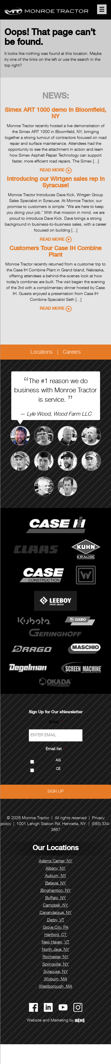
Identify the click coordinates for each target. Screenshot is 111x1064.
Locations (41, 352)
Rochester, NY (55, 957)
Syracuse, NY (56, 972)
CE (58, 769)
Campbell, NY (55, 906)
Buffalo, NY (55, 898)
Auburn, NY (55, 876)
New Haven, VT (55, 942)
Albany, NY (55, 869)
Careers (72, 352)
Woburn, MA (55, 979)
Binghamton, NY (56, 891)
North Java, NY (55, 950)
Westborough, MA (55, 987)
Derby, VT (55, 920)
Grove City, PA (55, 928)
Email (55, 722)
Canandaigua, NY (56, 913)
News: (55, 97)
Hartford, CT (55, 935)
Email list (55, 749)
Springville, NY (55, 965)
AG (58, 761)
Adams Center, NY (55, 861)
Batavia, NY (55, 883)
